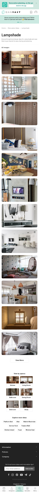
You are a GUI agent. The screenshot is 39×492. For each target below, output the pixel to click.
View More (19, 360)
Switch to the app (21, 5)
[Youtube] (21, 474)
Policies (5, 452)
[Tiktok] (30, 474)
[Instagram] (12, 474)
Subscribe (29, 469)
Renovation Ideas (13, 28)
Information (6, 447)
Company (5, 457)
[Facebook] (8, 474)
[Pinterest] (17, 474)
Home (4, 28)
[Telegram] (26, 474)
